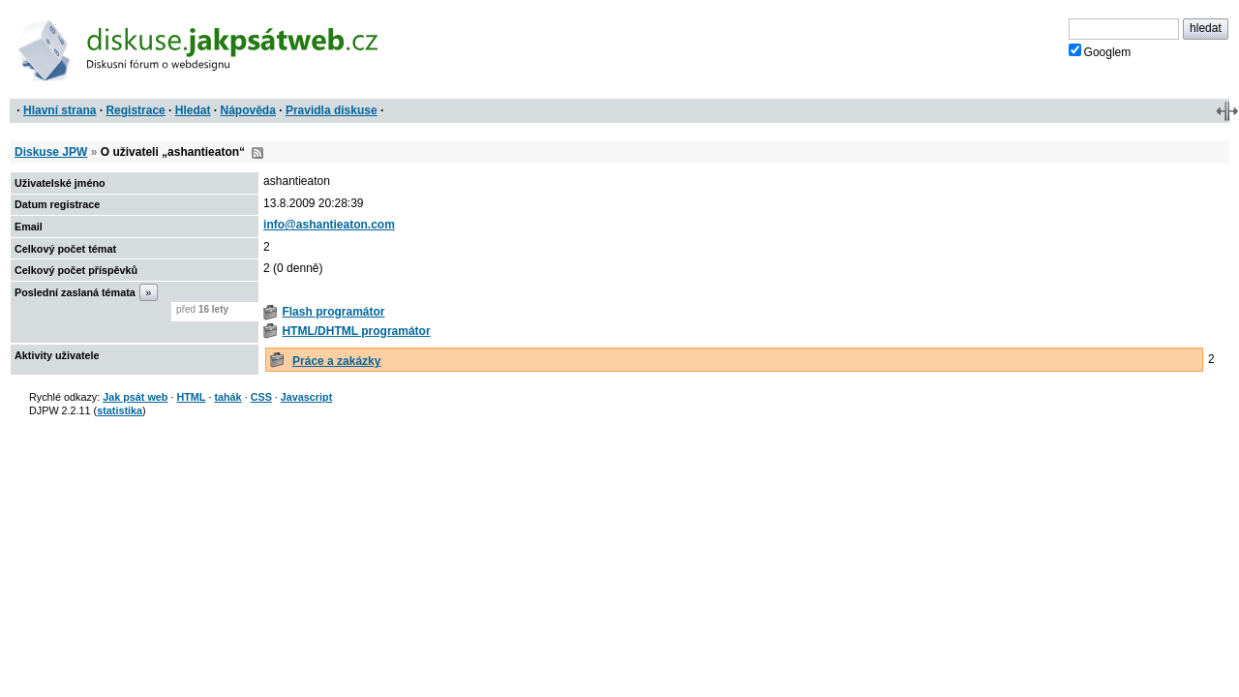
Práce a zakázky (336, 361)
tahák (227, 397)
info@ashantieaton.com (329, 224)
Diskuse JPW (51, 152)
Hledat (193, 110)
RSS (257, 153)
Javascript (306, 397)
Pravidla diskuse (332, 110)
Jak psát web (135, 397)
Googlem (1100, 51)
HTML (190, 397)
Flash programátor (333, 311)
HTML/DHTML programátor (356, 331)
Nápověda (248, 110)
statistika (119, 410)
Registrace (135, 110)
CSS (261, 397)
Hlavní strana (59, 110)
